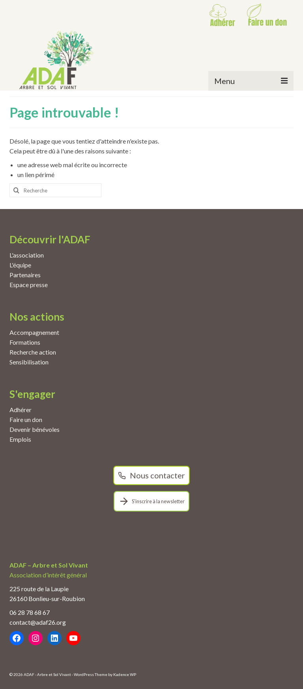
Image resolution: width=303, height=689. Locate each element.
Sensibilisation (29, 362)
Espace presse (28, 284)
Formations (24, 342)
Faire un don (25, 419)
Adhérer (20, 409)
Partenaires (25, 274)
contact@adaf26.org (37, 622)
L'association (26, 255)
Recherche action (32, 352)
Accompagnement (34, 332)
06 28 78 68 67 (29, 612)
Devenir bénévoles (34, 429)
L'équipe (20, 265)
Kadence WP (124, 674)
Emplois (20, 439)
